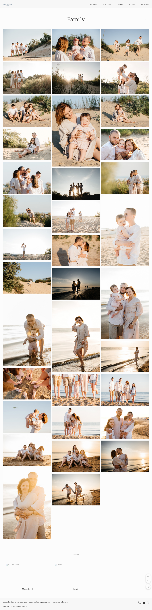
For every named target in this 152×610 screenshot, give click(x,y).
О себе (120, 4)
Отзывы (131, 4)
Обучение (145, 4)
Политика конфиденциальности (15, 606)
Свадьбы (93, 4)
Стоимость (107, 4)
